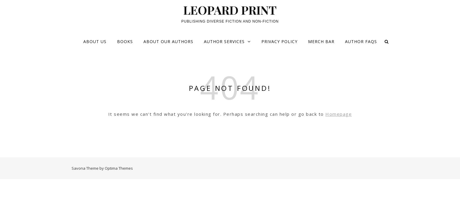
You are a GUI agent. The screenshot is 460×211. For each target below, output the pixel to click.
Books (125, 41)
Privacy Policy (279, 41)
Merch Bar (321, 41)
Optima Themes (119, 168)
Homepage (338, 114)
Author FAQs (361, 41)
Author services (224, 41)
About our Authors (168, 41)
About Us (94, 41)
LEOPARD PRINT (230, 10)
